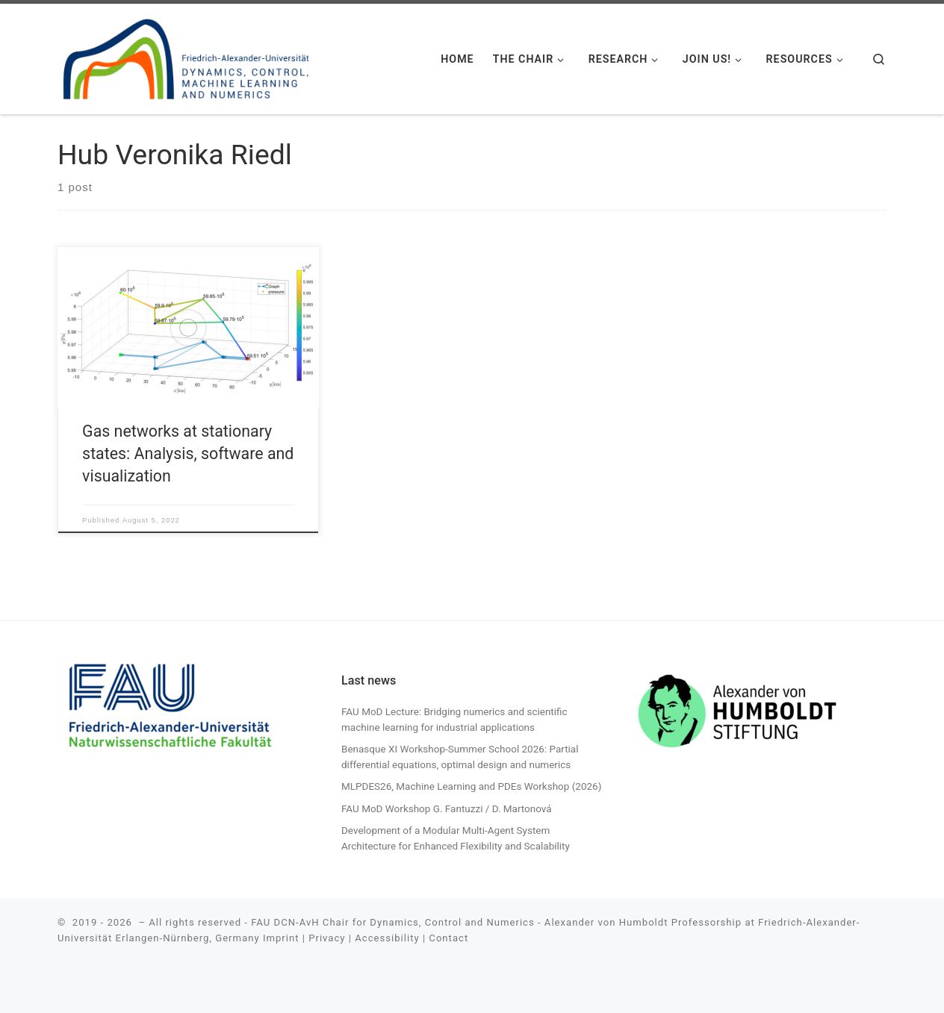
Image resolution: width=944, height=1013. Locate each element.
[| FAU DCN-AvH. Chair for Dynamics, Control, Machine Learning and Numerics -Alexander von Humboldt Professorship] (187, 56)
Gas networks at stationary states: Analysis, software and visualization (188, 453)
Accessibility (387, 938)
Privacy (326, 938)
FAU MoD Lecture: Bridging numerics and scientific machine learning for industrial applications (454, 719)
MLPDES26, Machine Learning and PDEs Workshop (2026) (471, 786)
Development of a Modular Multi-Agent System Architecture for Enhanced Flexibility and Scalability (455, 838)
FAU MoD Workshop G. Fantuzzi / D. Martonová (446, 808)
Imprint (281, 938)
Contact (448, 938)
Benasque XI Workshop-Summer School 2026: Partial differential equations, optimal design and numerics (460, 756)
